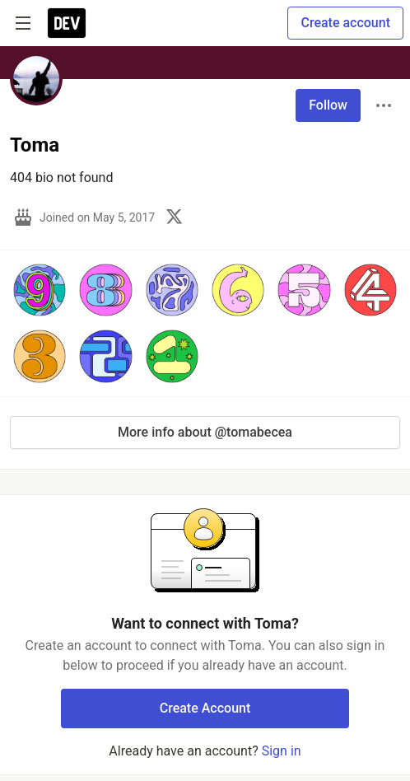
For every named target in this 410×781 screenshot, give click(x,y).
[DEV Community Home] (66, 23)
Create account (345, 22)
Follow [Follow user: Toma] (328, 105)
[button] (39, 290)
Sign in (281, 751)
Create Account (205, 708)
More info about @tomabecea (205, 432)
